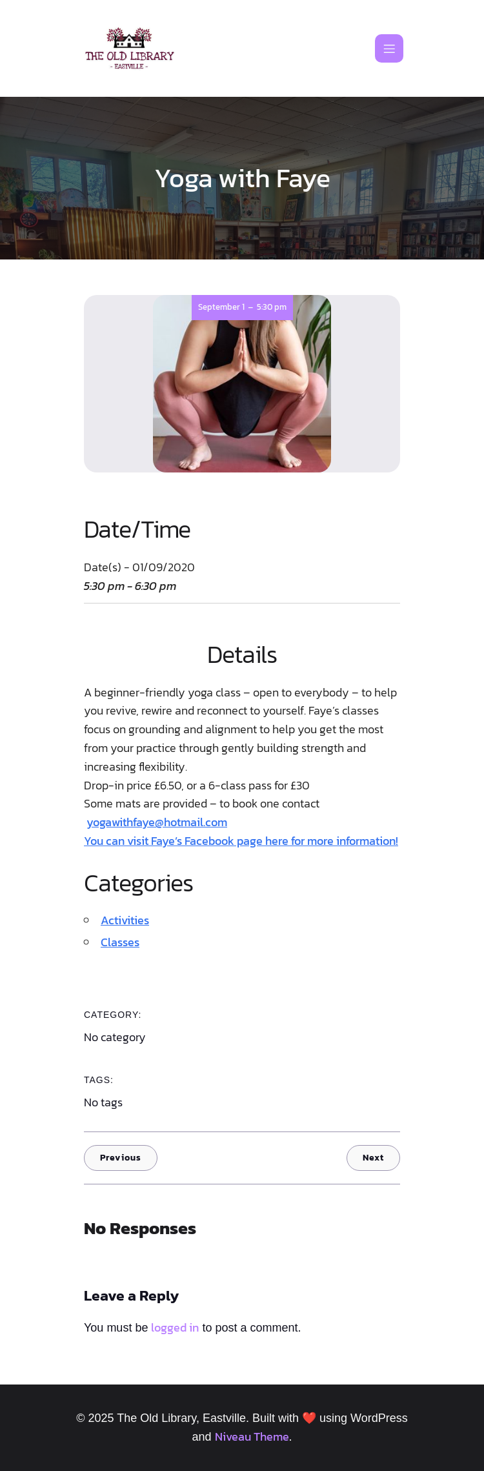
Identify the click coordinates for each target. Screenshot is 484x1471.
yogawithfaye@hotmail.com (156, 822)
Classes (120, 942)
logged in (175, 1327)
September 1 (221, 307)
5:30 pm (272, 307)
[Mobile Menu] (389, 48)
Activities (125, 920)
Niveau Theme (252, 1436)
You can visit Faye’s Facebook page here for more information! (241, 840)
